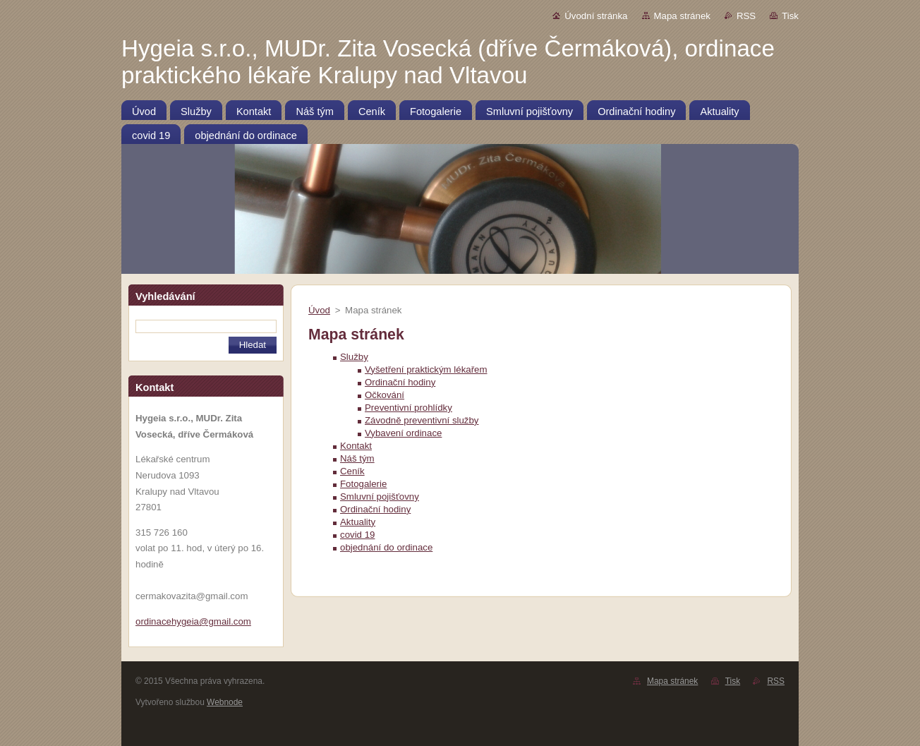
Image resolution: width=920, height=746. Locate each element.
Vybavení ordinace (403, 433)
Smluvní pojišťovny (379, 496)
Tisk (790, 16)
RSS (746, 16)
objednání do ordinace (386, 547)
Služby (354, 356)
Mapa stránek (682, 16)
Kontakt (356, 445)
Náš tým (357, 458)
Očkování (384, 395)
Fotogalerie (363, 484)
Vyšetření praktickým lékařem (426, 369)
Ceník (352, 471)
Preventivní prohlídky (408, 407)
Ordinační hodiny (400, 382)
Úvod (319, 310)
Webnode (225, 702)
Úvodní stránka (595, 16)
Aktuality (357, 522)
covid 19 (357, 534)
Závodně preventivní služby (422, 420)
